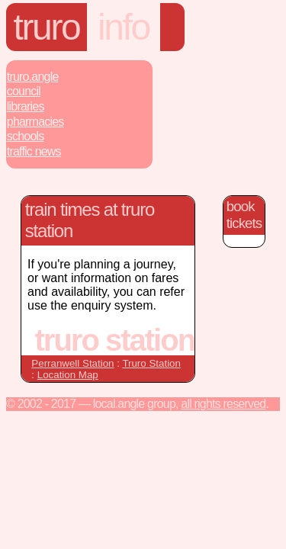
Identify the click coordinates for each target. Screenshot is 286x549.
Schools (25, 136)
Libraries (25, 106)
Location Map (67, 374)
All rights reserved (223, 403)
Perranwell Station (72, 363)
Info (123, 27)
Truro (47, 27)
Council (23, 91)
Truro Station (151, 363)
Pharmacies (35, 121)
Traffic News (34, 151)
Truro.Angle (33, 76)
